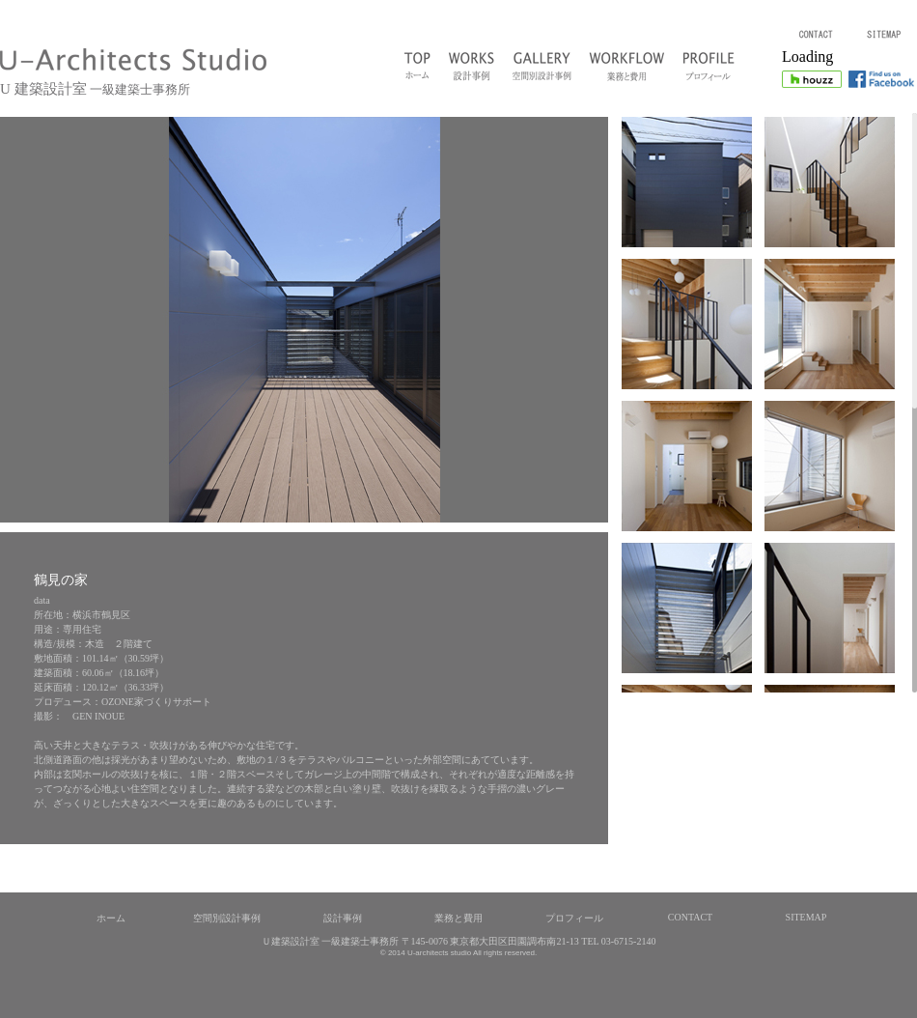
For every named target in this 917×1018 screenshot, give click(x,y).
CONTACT (690, 917)
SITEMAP (806, 917)
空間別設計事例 (227, 918)
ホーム (111, 918)
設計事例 (342, 918)
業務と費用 (458, 918)
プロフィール (574, 918)
